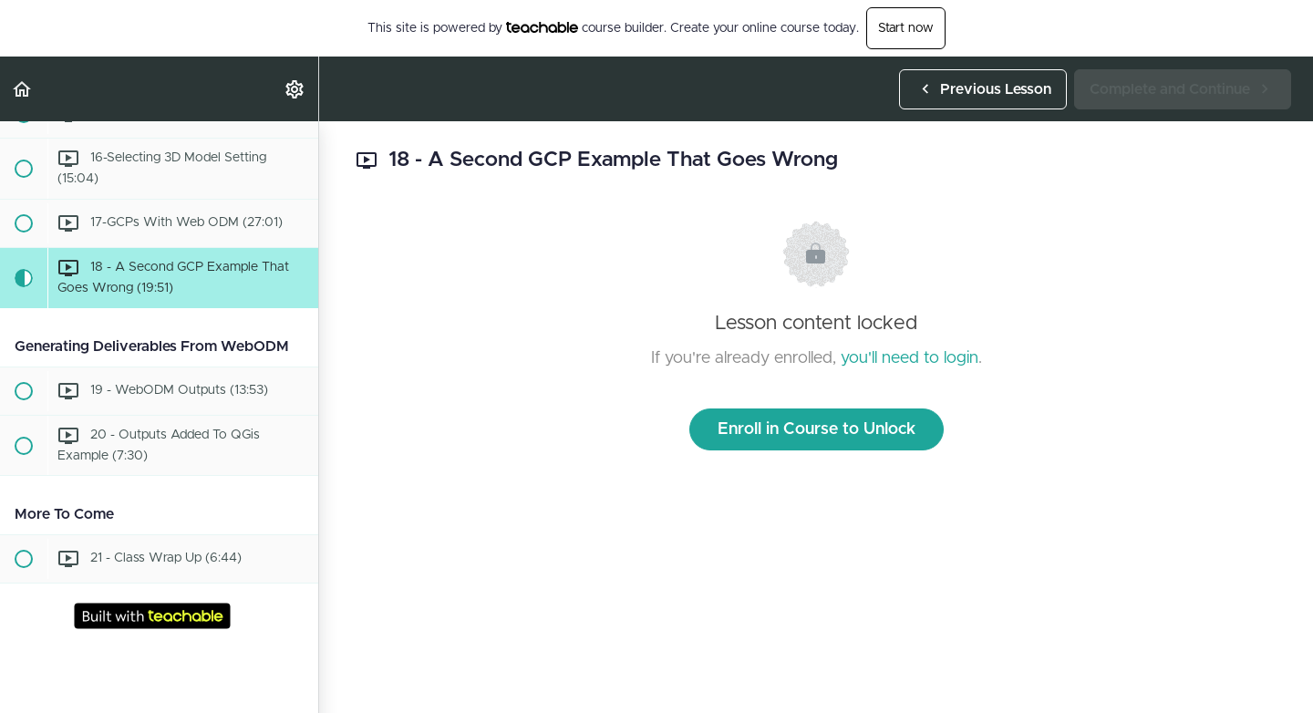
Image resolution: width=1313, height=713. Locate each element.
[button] (23, 89)
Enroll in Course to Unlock (816, 429)
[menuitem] (295, 89)
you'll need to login (909, 358)
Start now (906, 28)
